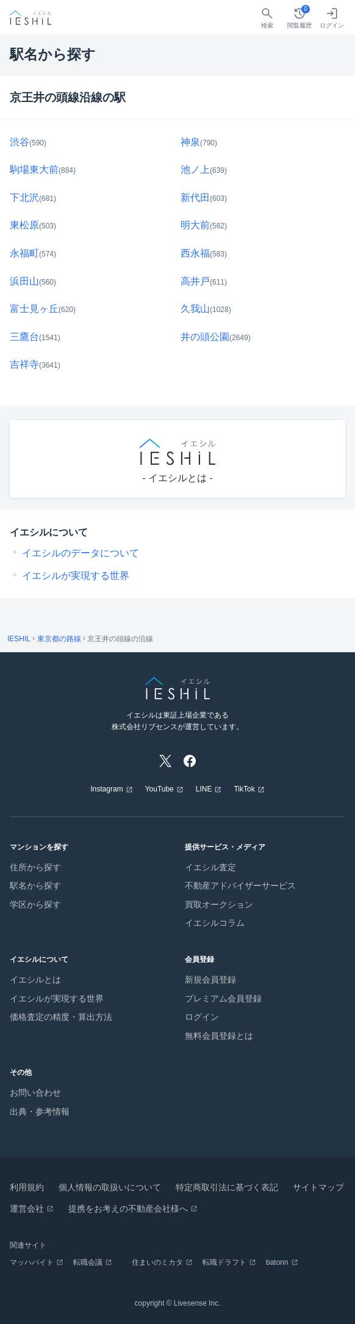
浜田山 (24, 281)
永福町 (24, 253)
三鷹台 (24, 337)
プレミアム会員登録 (223, 998)
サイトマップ (318, 1187)
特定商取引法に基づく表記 (227, 1187)
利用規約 (27, 1187)
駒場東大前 (34, 169)
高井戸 (195, 281)
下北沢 (24, 197)
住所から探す (35, 867)
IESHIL (18, 639)
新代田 (195, 197)
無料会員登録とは (219, 1036)
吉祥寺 (24, 364)
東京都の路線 (59, 639)
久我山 (195, 309)
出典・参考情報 (40, 1111)
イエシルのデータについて (80, 553)
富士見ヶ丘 (34, 309)
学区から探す (35, 904)
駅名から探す (35, 885)
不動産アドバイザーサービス (240, 885)
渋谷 (19, 142)
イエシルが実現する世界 (75, 575)
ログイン (202, 1017)
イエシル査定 (210, 867)
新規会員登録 (210, 979)
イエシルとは (35, 979)
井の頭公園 (205, 337)
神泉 (190, 142)
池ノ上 (195, 169)
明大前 (195, 225)
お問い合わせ (35, 1092)
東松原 (24, 225)
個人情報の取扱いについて (110, 1187)
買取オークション (219, 904)
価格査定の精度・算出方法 (61, 1017)
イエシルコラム (215, 923)
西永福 (195, 253)
